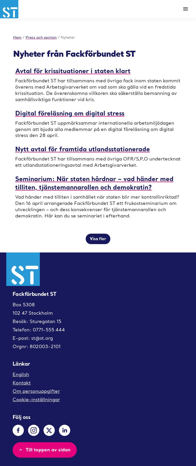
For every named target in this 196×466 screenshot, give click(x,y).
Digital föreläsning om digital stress (69, 113)
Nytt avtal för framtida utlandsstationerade (82, 149)
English (21, 374)
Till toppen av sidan (44, 449)
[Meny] (185, 9)
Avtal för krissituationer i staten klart (72, 71)
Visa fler (98, 238)
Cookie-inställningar (36, 399)
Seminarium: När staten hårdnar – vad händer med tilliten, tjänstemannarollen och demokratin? (94, 183)
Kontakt (22, 383)
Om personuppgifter (36, 391)
